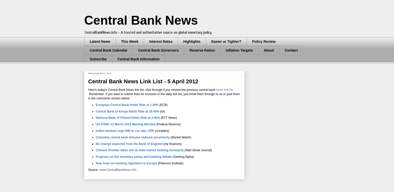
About (269, 50)
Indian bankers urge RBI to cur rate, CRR (125, 131)
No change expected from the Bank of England (129, 144)
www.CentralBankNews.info (118, 170)
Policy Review (263, 42)
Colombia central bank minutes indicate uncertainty (133, 137)
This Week (129, 42)
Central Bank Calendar (108, 50)
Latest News (100, 42)
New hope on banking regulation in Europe (126, 163)
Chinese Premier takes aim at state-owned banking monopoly (140, 150)
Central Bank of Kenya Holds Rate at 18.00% (127, 111)
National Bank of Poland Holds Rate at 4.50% (128, 118)
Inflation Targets (239, 50)
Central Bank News (141, 20)
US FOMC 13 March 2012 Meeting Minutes (126, 124)
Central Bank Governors (158, 50)
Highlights (191, 42)
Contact (291, 50)
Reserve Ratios (202, 50)
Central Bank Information (139, 59)
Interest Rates (161, 42)
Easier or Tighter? (226, 42)
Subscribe (98, 59)
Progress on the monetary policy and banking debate (134, 157)
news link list (224, 90)
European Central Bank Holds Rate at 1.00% (127, 105)
